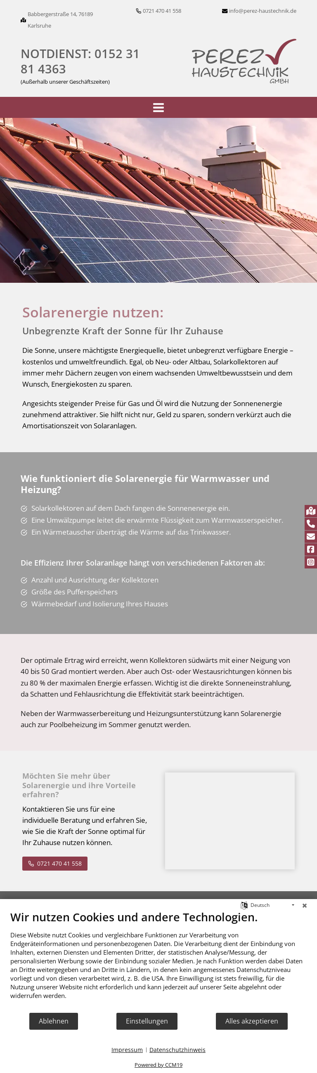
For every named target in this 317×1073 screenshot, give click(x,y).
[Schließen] (304, 905)
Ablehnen (54, 1021)
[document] (158, 961)
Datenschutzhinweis (177, 1050)
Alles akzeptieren (251, 1021)
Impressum (127, 1050)
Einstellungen (147, 1021)
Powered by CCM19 (158, 1064)
